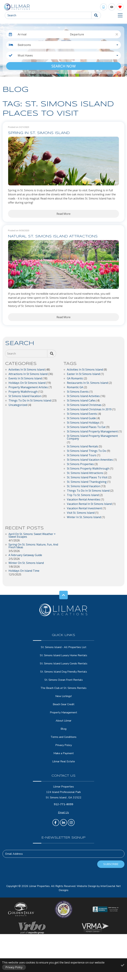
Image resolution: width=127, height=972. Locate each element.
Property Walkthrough (23, 391)
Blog (63, 729)
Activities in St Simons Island (27, 369)
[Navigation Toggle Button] (120, 15)
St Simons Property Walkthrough (88, 468)
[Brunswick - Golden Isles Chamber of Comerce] (63, 909)
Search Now (63, 66)
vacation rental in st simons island (89, 504)
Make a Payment (63, 753)
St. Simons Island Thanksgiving (87, 482)
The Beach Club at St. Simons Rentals (63, 688)
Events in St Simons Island (25, 378)
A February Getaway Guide (25, 555)
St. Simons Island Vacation (83, 486)
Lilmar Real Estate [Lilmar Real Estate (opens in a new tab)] (63, 761)
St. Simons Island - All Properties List (63, 647)
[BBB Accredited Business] (106, 909)
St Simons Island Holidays (83, 422)
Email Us (63, 812)
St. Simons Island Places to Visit (87, 477)
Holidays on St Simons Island (27, 383)
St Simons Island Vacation (25, 396)
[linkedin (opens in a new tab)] (63, 822)
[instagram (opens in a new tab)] (71, 822)
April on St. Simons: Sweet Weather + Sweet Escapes (32, 536)
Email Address (14, 854)
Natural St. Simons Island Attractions (53, 236)
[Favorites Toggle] (120, 6)
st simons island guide (81, 418)
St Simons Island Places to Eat (86, 427)
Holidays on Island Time (24, 571)
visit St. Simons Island (80, 513)
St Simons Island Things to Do (86, 451)
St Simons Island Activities (83, 396)
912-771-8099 (63, 804)
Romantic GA (75, 387)
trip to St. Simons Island (83, 495)
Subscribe (110, 864)
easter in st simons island (83, 374)
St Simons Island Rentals (82, 446)
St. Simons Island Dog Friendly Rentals (63, 672)
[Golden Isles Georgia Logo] (21, 909)
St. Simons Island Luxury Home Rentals (63, 655)
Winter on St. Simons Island (26, 563)
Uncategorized (18, 405)
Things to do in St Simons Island (30, 400)
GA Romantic (75, 378)
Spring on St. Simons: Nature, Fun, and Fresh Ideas (33, 546)
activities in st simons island (85, 369)
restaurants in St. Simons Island (87, 383)
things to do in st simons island (88, 490)
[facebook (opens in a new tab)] (55, 822)
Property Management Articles (28, 387)
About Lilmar (63, 721)
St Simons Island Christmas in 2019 (89, 409)
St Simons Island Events (82, 414)
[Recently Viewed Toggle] (111, 6)
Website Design (86, 886)
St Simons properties (80, 464)
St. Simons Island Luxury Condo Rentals (63, 663)
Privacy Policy (63, 745)
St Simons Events (78, 391)
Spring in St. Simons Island (39, 133)
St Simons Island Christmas (84, 405)
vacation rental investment (84, 508)
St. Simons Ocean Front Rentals (63, 680)
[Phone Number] (103, 7)
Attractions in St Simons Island (28, 374)
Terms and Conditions (63, 737)
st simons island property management (92, 431)
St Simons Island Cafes (81, 400)
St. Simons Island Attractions (85, 473)
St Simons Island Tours (81, 455)
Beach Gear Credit (63, 704)
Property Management (63, 712)
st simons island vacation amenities (90, 460)
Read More (63, 214)
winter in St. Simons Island (84, 517)
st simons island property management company (92, 437)
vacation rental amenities (83, 499)
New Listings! (63, 696)
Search (11, 15)
